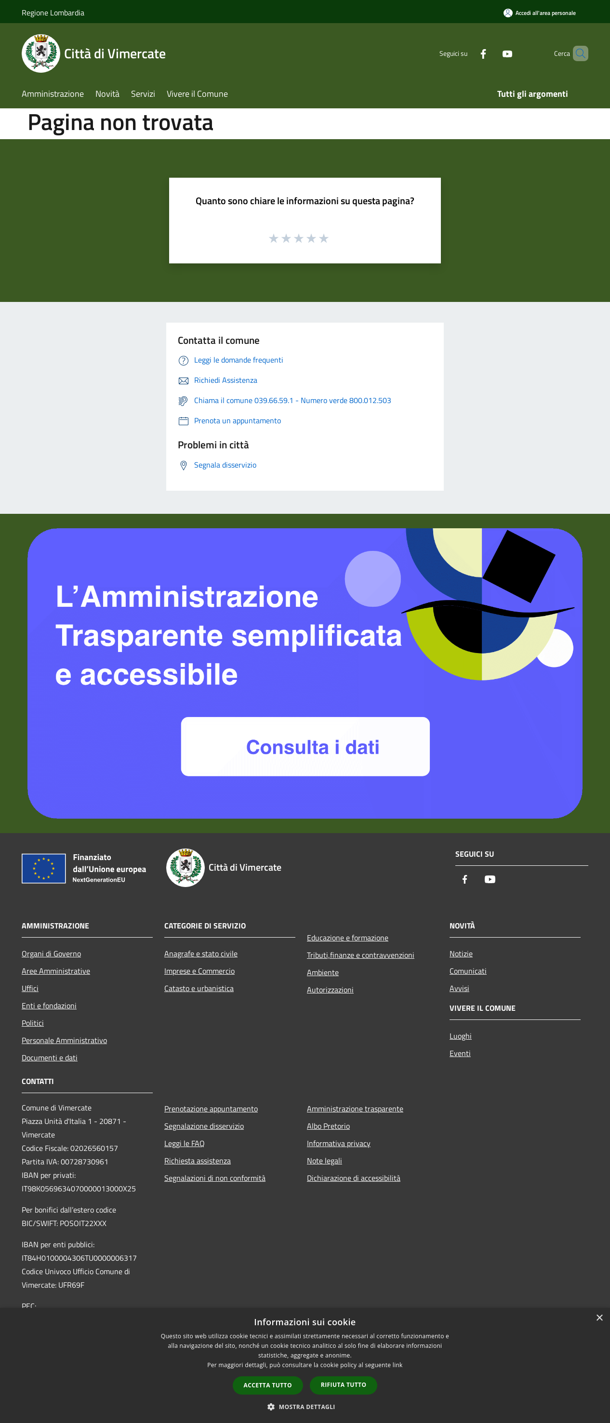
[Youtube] (491, 53)
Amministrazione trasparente (355, 1108)
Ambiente (323, 972)
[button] (305, 1406)
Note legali (324, 1160)
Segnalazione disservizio (204, 1126)
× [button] (599, 1318)
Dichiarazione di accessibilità (353, 1178)
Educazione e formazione (347, 937)
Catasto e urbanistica (199, 988)
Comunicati (468, 971)
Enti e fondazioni (49, 1005)
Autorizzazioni (330, 989)
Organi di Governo (51, 953)
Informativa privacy (339, 1143)
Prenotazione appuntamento (211, 1108)
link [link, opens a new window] (398, 1365)
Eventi (460, 1053)
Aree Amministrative (56, 971)
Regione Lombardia (53, 12)
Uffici (30, 988)
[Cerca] (576, 53)
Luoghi (461, 1036)
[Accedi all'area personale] (539, 12)
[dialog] (305, 1365)
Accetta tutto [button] (268, 1385)
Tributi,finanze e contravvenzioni (360, 955)
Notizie (461, 953)
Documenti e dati (50, 1057)
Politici (33, 1023)
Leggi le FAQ (184, 1143)
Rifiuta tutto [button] (344, 1385)
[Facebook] (467, 53)
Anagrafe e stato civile (201, 953)
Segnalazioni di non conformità (214, 1178)
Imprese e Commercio (199, 971)
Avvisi (459, 988)
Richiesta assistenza (197, 1160)
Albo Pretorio (328, 1126)
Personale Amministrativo (64, 1040)
